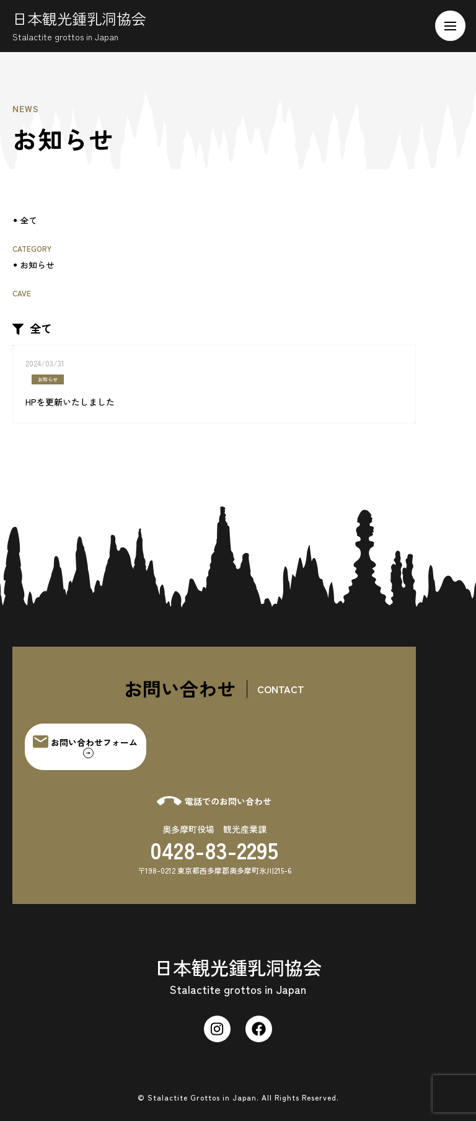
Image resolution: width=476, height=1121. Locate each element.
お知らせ (37, 265)
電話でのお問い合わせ (214, 801)
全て (28, 220)
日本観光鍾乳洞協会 (83, 25)
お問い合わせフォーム (85, 746)
